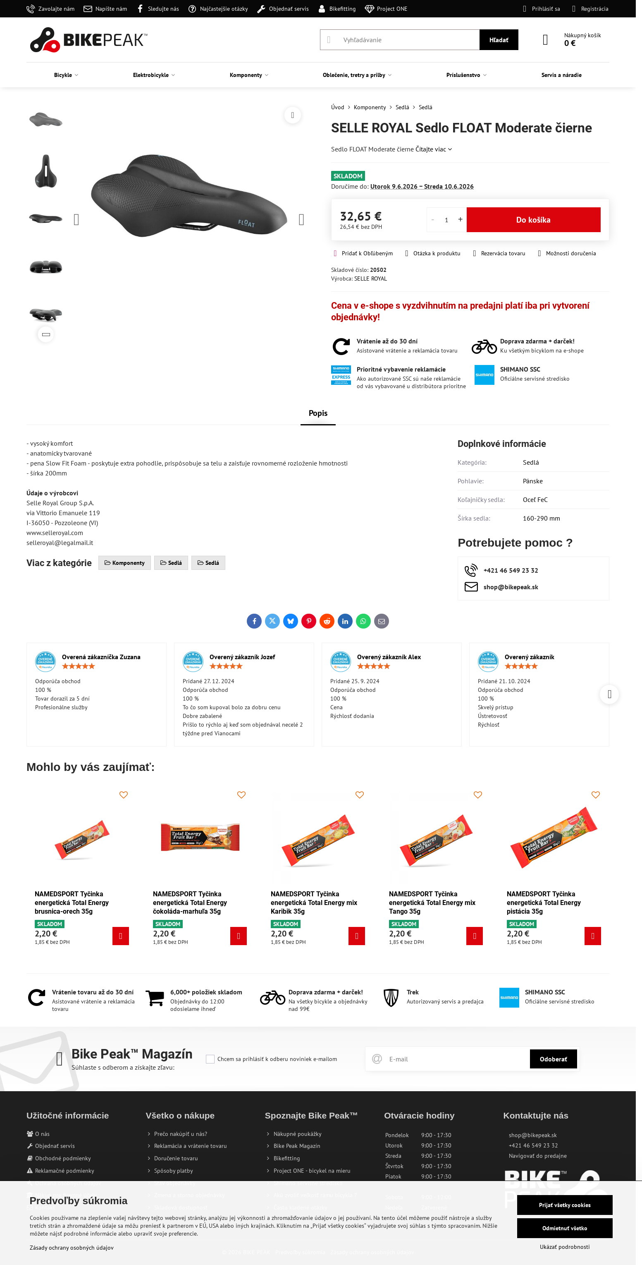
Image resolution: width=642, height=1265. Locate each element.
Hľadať (498, 40)
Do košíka (533, 219)
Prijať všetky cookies (565, 1205)
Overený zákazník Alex (389, 657)
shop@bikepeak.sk (533, 1135)
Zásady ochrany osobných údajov (72, 1247)
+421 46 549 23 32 (533, 1145)
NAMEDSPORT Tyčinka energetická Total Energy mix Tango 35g (432, 902)
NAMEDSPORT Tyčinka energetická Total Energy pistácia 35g (544, 902)
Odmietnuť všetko (564, 1228)
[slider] (78, 666)
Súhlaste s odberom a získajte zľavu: (123, 1067)
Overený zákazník (529, 657)
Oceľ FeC (535, 499)
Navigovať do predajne (538, 1155)
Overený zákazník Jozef (242, 657)
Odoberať (553, 1059)
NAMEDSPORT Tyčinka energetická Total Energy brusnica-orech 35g (72, 902)
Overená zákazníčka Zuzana (101, 657)
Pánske (533, 481)
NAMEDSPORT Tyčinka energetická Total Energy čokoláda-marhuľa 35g (190, 902)
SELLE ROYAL (370, 278)
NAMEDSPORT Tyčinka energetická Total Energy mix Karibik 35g (314, 902)
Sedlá (531, 462)
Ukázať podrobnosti (565, 1247)
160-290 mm (541, 518)
